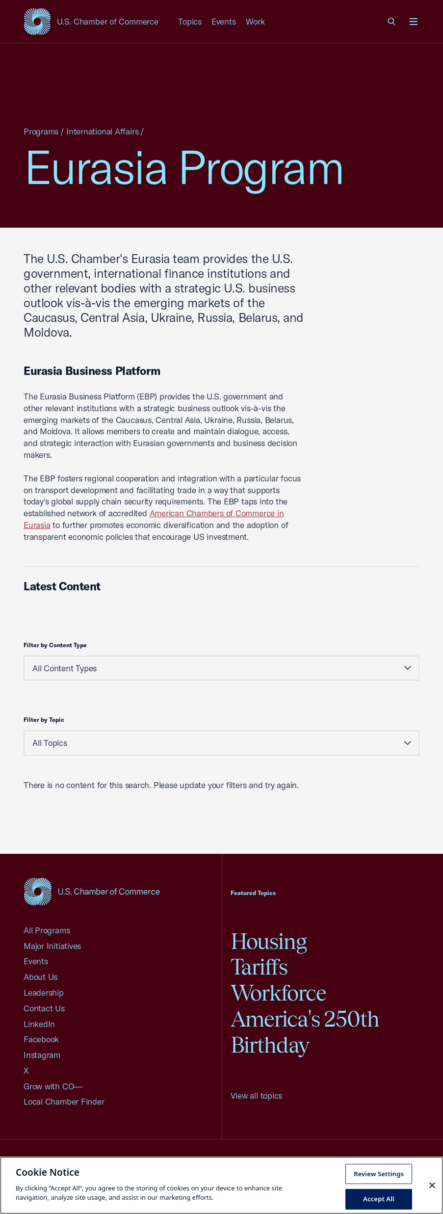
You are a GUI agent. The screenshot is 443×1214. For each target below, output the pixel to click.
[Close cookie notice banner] (432, 1185)
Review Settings (379, 1173)
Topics (190, 21)
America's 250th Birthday (305, 1031)
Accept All (378, 1198)
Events (223, 21)
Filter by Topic (44, 719)
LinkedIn (39, 1024)
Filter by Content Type (55, 645)
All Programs (47, 930)
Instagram (42, 1055)
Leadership (44, 992)
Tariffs (259, 966)
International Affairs (102, 131)
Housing (269, 941)
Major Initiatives (52, 946)
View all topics (257, 1095)
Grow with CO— (53, 1086)
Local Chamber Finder (64, 1101)
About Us (40, 977)
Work (255, 21)
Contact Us (44, 1008)
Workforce (279, 992)
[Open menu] (413, 21)
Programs (41, 131)
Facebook (41, 1039)
